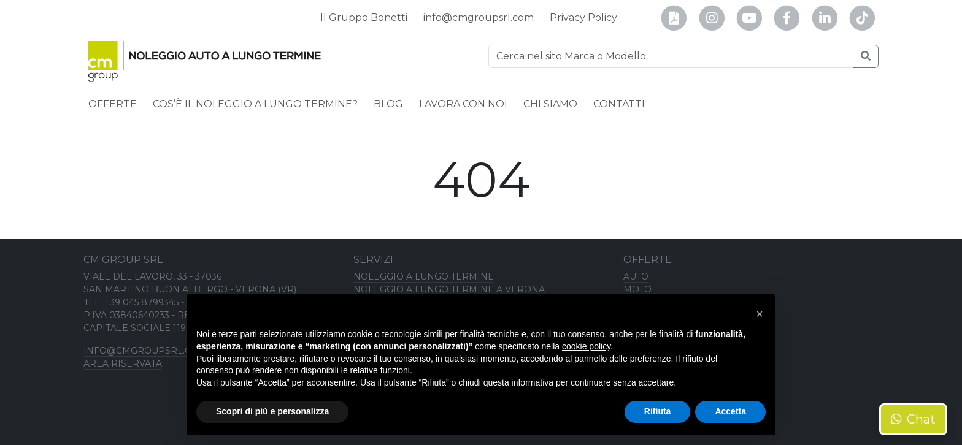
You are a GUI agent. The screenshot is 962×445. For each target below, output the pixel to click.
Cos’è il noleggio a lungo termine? (255, 104)
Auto (635, 276)
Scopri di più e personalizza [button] (272, 411)
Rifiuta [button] (657, 411)
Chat (913, 419)
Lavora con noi (463, 104)
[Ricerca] (670, 56)
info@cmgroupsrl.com (478, 17)
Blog (388, 104)
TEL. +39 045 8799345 (131, 302)
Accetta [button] (730, 411)
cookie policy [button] (586, 346)
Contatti (619, 104)
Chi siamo (550, 104)
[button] (759, 314)
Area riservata (122, 363)
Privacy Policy (583, 17)
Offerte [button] (112, 104)
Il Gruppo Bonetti (363, 17)
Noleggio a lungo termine (423, 276)
